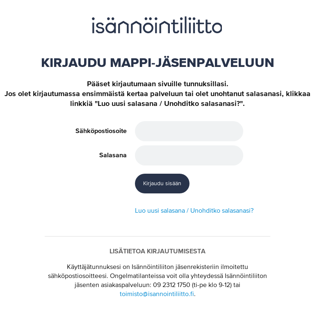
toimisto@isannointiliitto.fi (157, 294)
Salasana (113, 155)
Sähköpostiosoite (101, 131)
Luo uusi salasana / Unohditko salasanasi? (194, 211)
